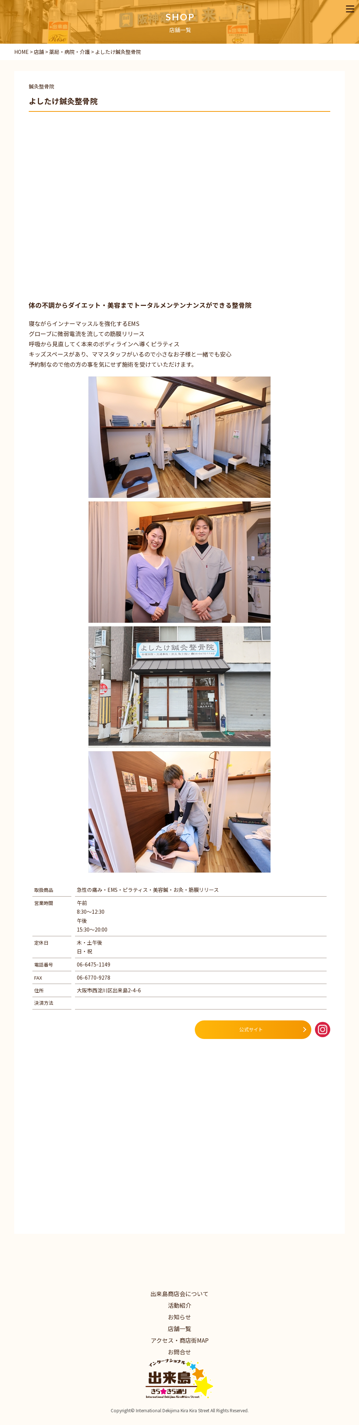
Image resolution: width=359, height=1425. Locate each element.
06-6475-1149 (93, 964)
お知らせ (179, 1316)
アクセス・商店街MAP (180, 1340)
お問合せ (179, 1351)
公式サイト (251, 1029)
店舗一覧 (179, 1328)
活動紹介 (179, 1305)
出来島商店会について (179, 1293)
